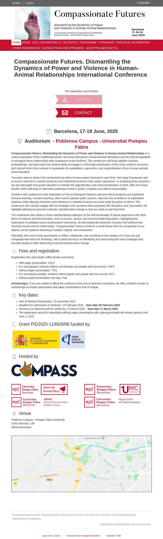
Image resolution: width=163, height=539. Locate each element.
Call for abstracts (46, 42)
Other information (26, 48)
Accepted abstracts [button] (102, 48)
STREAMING (106, 42)
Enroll (83, 100)
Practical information (133, 42)
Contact (83, 113)
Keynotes (70, 42)
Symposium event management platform (83, 536)
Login (29, 3)
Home (16, 3)
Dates (26, 42)
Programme (88, 42)
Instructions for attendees (63, 48)
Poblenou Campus (77, 141)
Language (143, 2)
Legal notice (47, 536)
